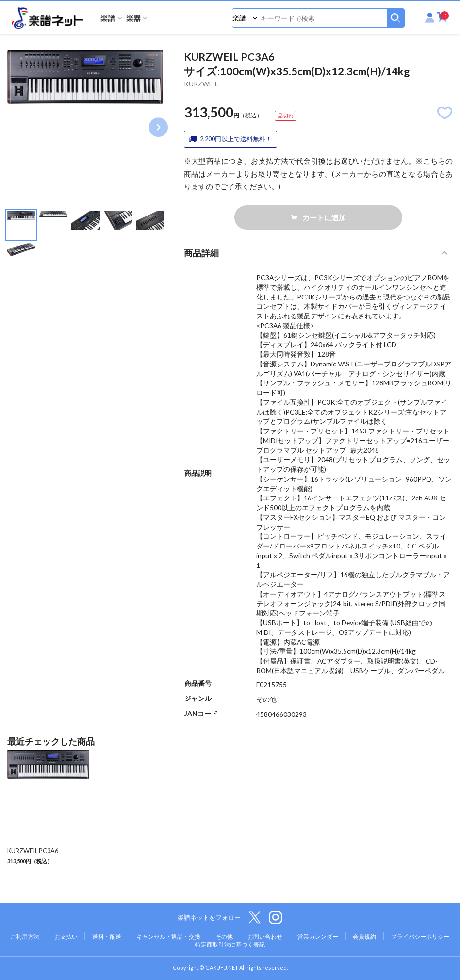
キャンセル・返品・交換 (168, 936)
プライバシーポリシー (420, 936)
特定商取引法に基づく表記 (230, 944)
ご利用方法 (24, 936)
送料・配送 (106, 936)
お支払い (66, 936)
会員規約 (364, 936)
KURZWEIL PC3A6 (32, 851)
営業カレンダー (317, 936)
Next (158, 127)
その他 (224, 936)
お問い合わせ (264, 936)
